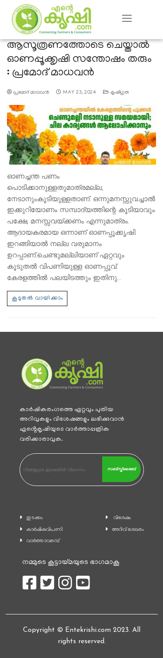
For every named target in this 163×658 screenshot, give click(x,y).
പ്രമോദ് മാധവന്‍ (28, 92)
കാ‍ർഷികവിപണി (45, 530)
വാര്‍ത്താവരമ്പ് (43, 541)
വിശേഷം (122, 518)
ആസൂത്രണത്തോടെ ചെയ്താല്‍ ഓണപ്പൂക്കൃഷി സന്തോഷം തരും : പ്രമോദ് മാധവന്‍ (79, 60)
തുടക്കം (35, 518)
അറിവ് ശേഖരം (128, 530)
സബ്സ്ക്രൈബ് (121, 469)
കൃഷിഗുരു (116, 92)
